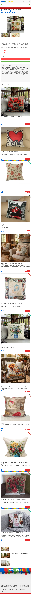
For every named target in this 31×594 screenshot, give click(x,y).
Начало (2, 9)
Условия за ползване (4, 580)
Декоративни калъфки (7, 9)
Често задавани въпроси (5, 579)
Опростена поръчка (15, 61)
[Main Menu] (4, 4)
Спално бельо (3, 577)
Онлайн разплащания (4, 578)
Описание (3, 63)
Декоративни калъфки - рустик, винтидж (16, 9)
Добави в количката (15, 59)
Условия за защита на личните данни (7, 581)
